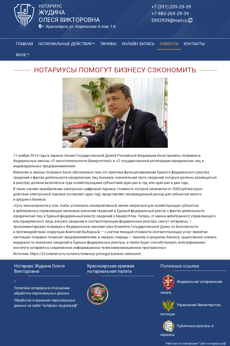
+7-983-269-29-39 (170, 13)
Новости (169, 43)
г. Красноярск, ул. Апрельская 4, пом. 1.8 (77, 26)
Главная (24, 43)
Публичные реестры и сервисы (186, 328)
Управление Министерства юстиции (190, 307)
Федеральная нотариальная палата (191, 284)
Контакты (194, 43)
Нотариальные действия (65, 43)
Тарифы (108, 43)
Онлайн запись (138, 43)
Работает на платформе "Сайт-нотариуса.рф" (196, 343)
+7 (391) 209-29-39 (171, 6)
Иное (21, 54)
